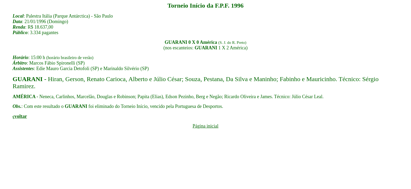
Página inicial (205, 126)
